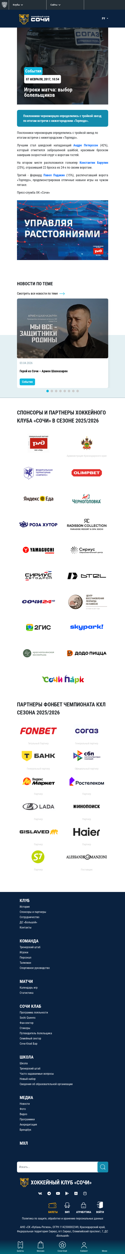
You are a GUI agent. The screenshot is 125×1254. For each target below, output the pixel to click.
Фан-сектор (26, 1023)
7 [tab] (73, 391)
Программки (27, 1119)
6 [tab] (69, 391)
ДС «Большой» (28, 922)
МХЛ (24, 1143)
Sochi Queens (27, 1017)
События (27, 382)
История (25, 906)
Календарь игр (29, 987)
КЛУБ (25, 900)
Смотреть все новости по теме (41, 293)
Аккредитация (28, 1124)
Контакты (25, 927)
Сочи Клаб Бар (28, 1043)
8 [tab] (77, 391)
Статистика (26, 993)
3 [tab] (56, 391)
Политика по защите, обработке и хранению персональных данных (62, 1218)
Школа (24, 1063)
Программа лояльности (34, 1012)
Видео (23, 1114)
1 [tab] (47, 391)
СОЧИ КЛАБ (30, 1006)
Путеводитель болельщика (36, 1033)
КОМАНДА (29, 940)
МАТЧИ (26, 981)
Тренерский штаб (30, 947)
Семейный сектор (30, 1038)
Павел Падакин (54, 175)
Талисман (25, 962)
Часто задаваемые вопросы (37, 1073)
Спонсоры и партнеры (33, 912)
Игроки (24, 952)
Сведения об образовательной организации (46, 1084)
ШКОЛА (26, 1057)
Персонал (25, 957)
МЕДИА (26, 1097)
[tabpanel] (62, 343)
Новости (25, 1103)
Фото (23, 1109)
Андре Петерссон (85, 145)
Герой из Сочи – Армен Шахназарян (44, 371)
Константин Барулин (94, 162)
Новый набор (28, 1079)
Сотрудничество (29, 917)
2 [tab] (52, 391)
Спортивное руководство (35, 968)
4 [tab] (60, 391)
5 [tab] (64, 391)
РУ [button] (104, 18)
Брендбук (25, 1129)
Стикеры (25, 1028)
